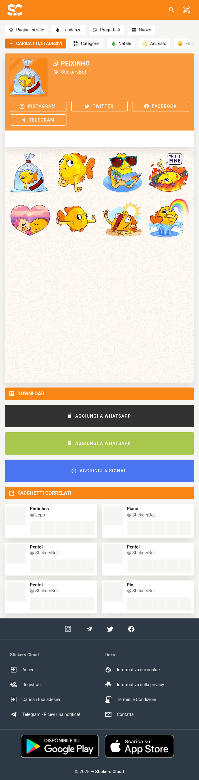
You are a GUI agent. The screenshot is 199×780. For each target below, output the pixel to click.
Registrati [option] (25, 684)
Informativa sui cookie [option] (132, 669)
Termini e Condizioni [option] (130, 699)
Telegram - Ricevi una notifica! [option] (45, 714)
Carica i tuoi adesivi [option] (35, 699)
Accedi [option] (23, 669)
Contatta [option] (119, 714)
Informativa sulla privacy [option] (134, 684)
